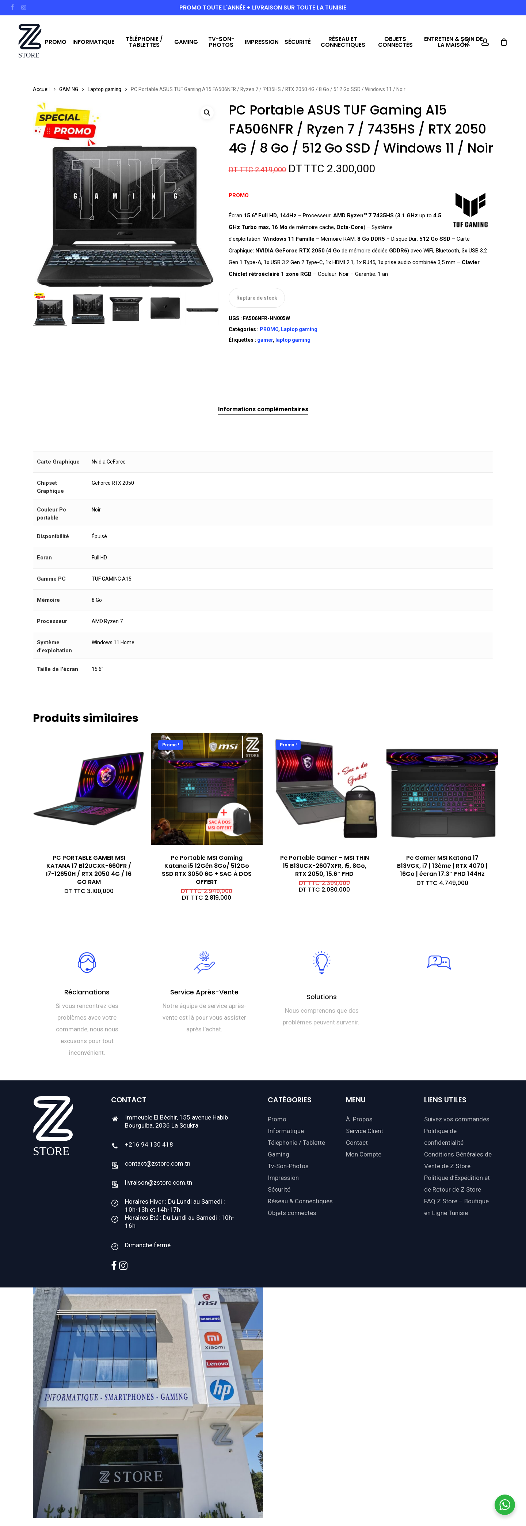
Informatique (286, 1131)
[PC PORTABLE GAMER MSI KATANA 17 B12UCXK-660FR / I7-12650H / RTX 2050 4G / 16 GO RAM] (89, 789)
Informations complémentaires (263, 409)
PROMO (269, 329)
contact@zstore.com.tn (157, 1163)
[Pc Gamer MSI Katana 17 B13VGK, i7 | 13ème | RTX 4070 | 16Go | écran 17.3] (442, 789)
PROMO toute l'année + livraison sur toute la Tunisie (262, 7)
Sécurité (279, 1189)
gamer (265, 340)
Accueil (41, 89)
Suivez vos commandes (456, 1119)
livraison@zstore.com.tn (158, 1182)
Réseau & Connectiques (300, 1201)
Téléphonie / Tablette (296, 1142)
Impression (283, 1177)
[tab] (263, 409)
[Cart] (504, 42)
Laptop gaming (104, 89)
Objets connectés (292, 1212)
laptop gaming (292, 340)
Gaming (278, 1154)
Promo (277, 1119)
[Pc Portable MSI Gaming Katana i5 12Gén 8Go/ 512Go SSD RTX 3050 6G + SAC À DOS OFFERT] (207, 789)
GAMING (68, 89)
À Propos (359, 1119)
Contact (357, 1142)
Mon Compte (363, 1154)
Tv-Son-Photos (288, 1166)
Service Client (364, 1131)
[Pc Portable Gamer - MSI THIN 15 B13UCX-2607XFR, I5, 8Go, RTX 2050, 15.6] (324, 789)
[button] (207, 112)
